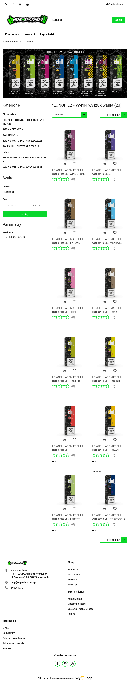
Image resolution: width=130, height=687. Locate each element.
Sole (6, 152)
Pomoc (71, 613)
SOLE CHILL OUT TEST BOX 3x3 (21, 146)
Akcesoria (9, 114)
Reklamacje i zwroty (13, 643)
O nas (6, 627)
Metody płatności (77, 603)
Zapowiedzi (47, 34)
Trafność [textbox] (58, 114)
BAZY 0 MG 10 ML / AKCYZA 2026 (24, 166)
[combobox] (69, 115)
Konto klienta (75, 598)
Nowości (29, 34)
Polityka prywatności (14, 638)
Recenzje (73, 584)
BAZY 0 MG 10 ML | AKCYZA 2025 (23, 140)
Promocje (73, 569)
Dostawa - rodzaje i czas (80, 609)
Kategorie (12, 34)
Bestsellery (74, 574)
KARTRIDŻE (10, 135)
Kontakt (7, 648)
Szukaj (24, 214)
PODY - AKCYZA (13, 129)
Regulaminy (9, 633)
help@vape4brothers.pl (23, 582)
